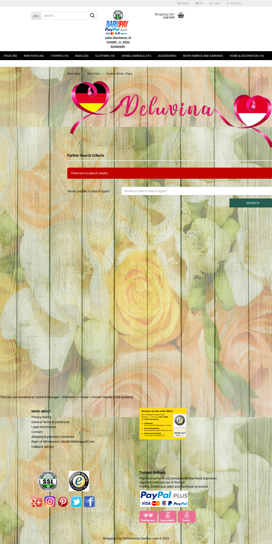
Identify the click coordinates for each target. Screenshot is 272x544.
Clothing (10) (105, 55)
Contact (37, 432)
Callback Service (42, 447)
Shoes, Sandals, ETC (136, 55)
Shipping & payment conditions (52, 436)
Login (214, 3)
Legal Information (43, 427)
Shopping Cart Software (119, 538)
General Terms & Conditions (50, 422)
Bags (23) (81, 55)
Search (183, 3)
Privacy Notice (41, 417)
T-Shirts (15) (60, 55)
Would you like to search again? (88, 191)
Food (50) (10, 55)
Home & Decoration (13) (247, 55)
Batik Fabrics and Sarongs (203, 55)
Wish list (234, 3)
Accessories (167, 55)
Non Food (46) (34, 55)
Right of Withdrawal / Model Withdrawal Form (62, 441)
